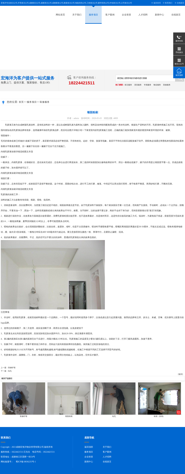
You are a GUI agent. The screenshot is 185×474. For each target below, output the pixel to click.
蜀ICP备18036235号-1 (26, 462)
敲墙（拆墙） (159, 416)
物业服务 (157, 85)
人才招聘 (143, 14)
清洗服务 (138, 85)
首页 (21, 102)
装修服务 (166, 85)
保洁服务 (128, 85)
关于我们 (76, 14)
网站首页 (60, 14)
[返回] (180, 374)
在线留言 (180, 3)
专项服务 (147, 85)
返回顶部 (88, 447)
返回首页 (157, 3)
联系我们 (168, 3)
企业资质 (126, 14)
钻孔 (10, 371)
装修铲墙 (11, 368)
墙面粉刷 (68, 416)
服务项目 (93, 14)
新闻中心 (159, 14)
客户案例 (110, 14)
